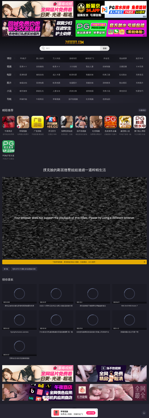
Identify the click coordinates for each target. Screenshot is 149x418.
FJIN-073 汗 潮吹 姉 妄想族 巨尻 (24, 269)
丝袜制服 (106, 66)
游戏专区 (73, 58)
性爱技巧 (139, 91)
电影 (9, 74)
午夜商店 (40, 99)
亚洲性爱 (23, 74)
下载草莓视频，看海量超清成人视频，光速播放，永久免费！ (99, 262)
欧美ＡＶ (56, 66)
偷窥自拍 (23, 83)
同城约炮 (23, 99)
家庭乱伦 (40, 91)
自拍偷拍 (40, 66)
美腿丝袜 (89, 83)
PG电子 (23, 58)
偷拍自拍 (40, 74)
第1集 (6, 269)
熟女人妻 (89, 66)
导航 (9, 99)
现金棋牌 (123, 58)
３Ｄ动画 (73, 66)
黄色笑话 (123, 91)
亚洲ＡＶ (23, 66)
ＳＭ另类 (139, 66)
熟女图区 (123, 83)
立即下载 (91, 413)
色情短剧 (106, 99)
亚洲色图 (40, 83)
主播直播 (123, 66)
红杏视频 (89, 99)
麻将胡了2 (89, 58)
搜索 (105, 48)
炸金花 (106, 58)
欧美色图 (56, 83)
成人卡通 (56, 74)
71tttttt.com (74, 42)
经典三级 (106, 74)
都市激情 (23, 91)
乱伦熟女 (123, 74)
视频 (9, 66)
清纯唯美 (106, 83)
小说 (9, 90)
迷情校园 (89, 91)
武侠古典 (73, 91)
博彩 (9, 58)
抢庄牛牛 (139, 58)
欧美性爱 (73, 74)
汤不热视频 (73, 99)
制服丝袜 (89, 74)
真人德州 (40, 58)
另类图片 (139, 83)
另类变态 (139, 74)
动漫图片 (73, 83)
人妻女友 (56, 91)
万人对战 (56, 58)
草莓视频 (56, 99)
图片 (9, 82)
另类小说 (106, 91)
